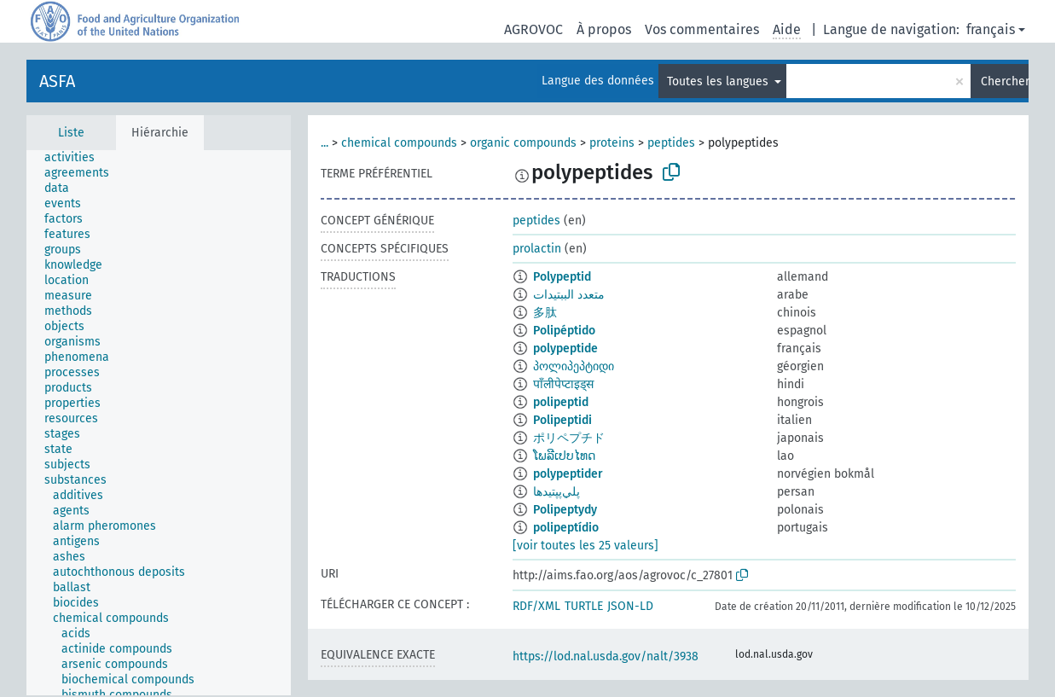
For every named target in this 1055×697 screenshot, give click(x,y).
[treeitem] (76, 158)
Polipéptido (564, 330)
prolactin (537, 248)
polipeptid (560, 402)
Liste (71, 132)
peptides (671, 143)
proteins (612, 143)
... (324, 143)
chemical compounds (399, 143)
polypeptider (568, 474)
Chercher (1005, 81)
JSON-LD (630, 606)
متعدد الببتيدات (569, 295)
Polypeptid (562, 277)
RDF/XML (536, 606)
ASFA (57, 81)
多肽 (545, 312)
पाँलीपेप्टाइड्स (563, 384)
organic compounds (523, 143)
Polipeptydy (565, 509)
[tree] (158, 422)
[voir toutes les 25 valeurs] (585, 545)
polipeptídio (566, 527)
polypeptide (565, 348)
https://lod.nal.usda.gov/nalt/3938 (606, 656)
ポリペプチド (569, 438)
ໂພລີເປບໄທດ (564, 456)
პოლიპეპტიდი (573, 366)
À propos (604, 29)
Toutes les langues (719, 81)
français (990, 29)
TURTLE (584, 606)
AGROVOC (533, 29)
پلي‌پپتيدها (556, 492)
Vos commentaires (702, 29)
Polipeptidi (562, 420)
